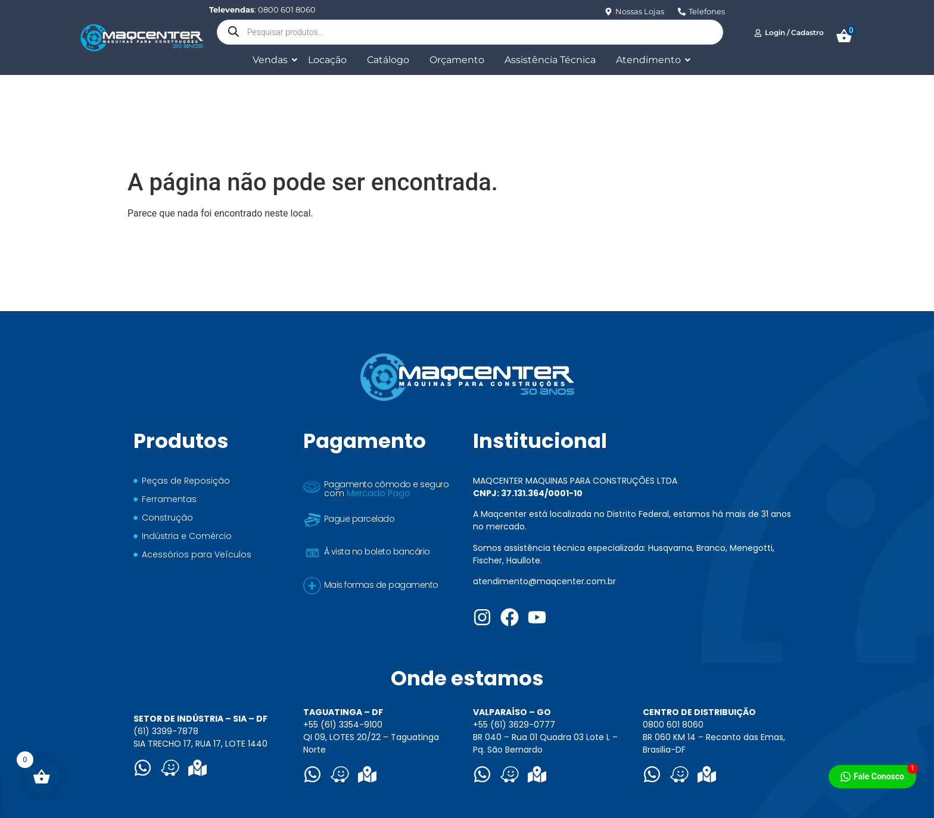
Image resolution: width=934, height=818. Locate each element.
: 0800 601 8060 (262, 9)
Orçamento (456, 59)
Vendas (272, 59)
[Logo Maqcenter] (141, 37)
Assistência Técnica (550, 59)
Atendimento (650, 59)
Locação (327, 59)
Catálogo (388, 59)
